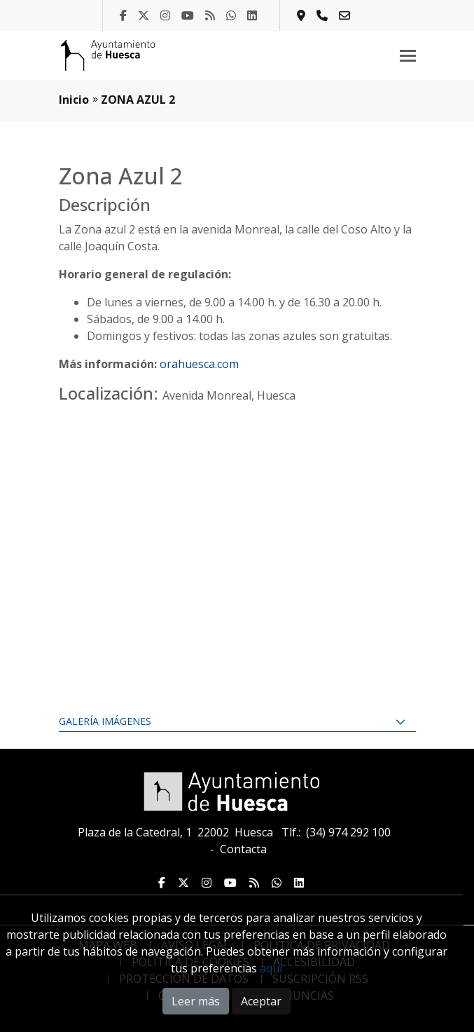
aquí (271, 968)
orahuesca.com (199, 364)
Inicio (74, 99)
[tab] (237, 722)
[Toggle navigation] (408, 55)
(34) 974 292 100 (348, 832)
